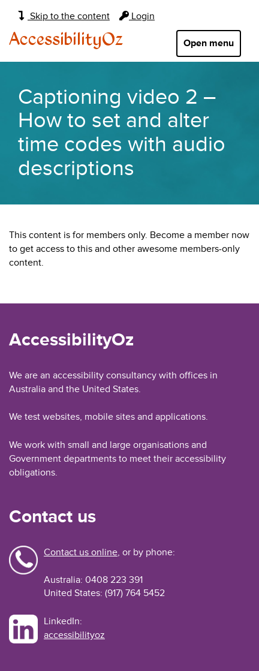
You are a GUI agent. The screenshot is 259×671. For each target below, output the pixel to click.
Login (137, 16)
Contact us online (81, 552)
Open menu (208, 43)
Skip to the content (64, 16)
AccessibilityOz (66, 40)
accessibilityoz (74, 635)
